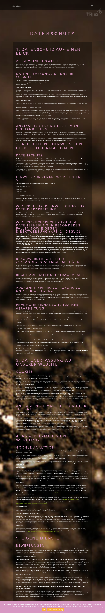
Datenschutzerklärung (56, 610)
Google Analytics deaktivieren (70, 499)
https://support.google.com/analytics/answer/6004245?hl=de (31, 503)
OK (44, 610)
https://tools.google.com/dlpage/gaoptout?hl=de (52, 492)
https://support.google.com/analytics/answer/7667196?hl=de (43, 531)
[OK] (102, 607)
